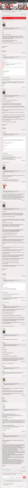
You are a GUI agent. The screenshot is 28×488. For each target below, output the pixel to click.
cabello (4, 403)
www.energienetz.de (21, 393)
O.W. (4, 365)
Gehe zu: (12, 477)
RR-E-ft (4, 21)
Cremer (4, 377)
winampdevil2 (5, 54)
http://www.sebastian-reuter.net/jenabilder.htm (8, 142)
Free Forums (7, 484)
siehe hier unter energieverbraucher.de (7, 417)
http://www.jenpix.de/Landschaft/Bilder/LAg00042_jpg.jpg (10, 180)
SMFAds (4, 484)
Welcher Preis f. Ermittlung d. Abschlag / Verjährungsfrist (11, 95)
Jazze (4, 433)
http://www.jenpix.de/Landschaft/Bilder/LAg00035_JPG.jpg (10, 179)
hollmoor (4, 131)
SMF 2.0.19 (4, 483)
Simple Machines (12, 483)
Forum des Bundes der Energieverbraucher (9, 1)
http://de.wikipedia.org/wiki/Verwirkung (7, 352)
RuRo (4, 304)
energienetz (5, 183)
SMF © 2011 (7, 483)
